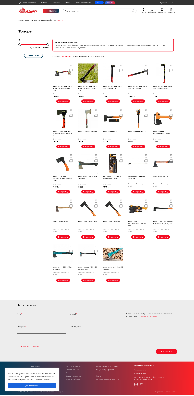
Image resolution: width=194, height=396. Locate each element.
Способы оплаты (72, 371)
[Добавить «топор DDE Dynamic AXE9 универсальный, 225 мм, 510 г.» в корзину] (63, 147)
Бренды (110, 2)
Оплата (67, 2)
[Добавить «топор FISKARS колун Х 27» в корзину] (138, 147)
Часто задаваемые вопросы (107, 380)
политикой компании (148, 317)
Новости (44, 2)
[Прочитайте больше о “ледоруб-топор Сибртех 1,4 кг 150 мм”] (138, 192)
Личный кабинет (73, 380)
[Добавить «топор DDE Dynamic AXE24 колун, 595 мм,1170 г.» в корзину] (113, 101)
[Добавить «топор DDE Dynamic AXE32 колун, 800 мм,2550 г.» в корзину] (163, 101)
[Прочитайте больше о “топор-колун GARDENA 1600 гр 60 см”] (113, 281)
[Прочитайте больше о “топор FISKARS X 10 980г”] (113, 238)
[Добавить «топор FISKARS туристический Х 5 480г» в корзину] (163, 147)
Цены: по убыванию (97, 56)
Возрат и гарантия (73, 377)
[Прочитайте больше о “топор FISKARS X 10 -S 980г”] (88, 238)
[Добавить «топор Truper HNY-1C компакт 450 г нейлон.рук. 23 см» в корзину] (63, 192)
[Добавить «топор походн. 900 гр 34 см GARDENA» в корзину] (88, 192)
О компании (35, 367)
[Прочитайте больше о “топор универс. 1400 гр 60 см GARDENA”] (88, 281)
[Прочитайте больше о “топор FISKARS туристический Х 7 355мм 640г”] (138, 238)
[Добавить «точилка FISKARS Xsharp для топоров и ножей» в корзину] (113, 192)
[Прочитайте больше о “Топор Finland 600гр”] (163, 192)
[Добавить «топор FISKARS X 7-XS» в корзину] (113, 147)
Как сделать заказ (73, 367)
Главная (21, 20)
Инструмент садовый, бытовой (45, 20)
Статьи (98, 377)
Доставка (56, 2)
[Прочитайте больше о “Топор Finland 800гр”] (63, 238)
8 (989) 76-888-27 (166, 3)
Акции (99, 2)
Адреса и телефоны (27, 2)
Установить (33, 56)
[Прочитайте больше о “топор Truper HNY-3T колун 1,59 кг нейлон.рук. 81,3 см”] (163, 238)
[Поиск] (133, 11)
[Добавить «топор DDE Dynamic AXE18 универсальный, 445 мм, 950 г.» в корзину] (88, 101)
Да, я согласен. (32, 386)
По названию (66, 56)
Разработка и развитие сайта (165, 393)
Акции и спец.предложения (108, 367)
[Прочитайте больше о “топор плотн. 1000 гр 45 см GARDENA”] (63, 281)
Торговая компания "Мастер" (37, 393)
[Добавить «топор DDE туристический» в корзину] (88, 147)
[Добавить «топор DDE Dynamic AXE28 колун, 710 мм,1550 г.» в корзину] (138, 101)
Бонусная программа (83, 2)
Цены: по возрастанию (81, 56)
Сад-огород (29, 20)
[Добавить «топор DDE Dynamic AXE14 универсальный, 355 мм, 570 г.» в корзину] (63, 101)
